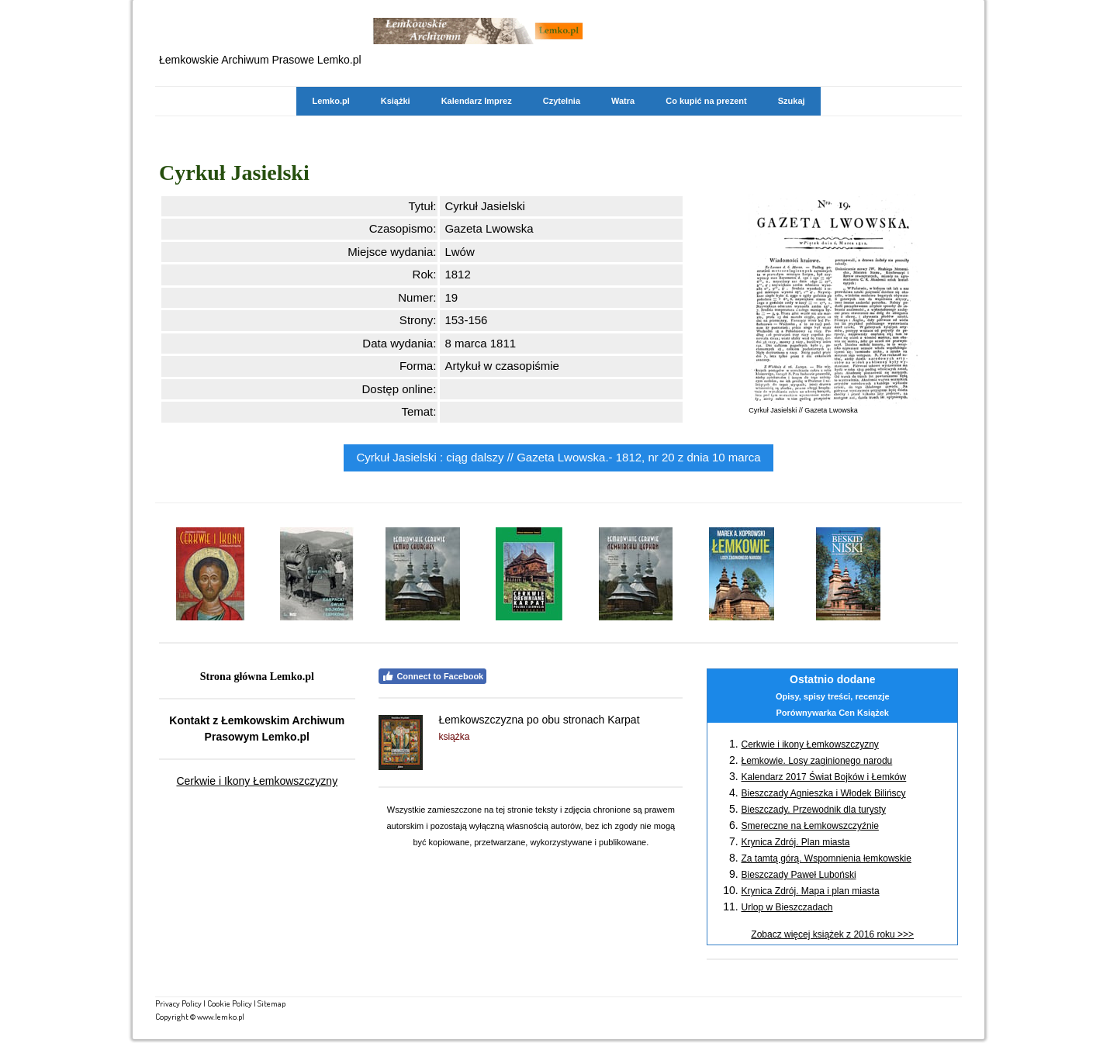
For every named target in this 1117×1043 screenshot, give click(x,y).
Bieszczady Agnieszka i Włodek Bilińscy (823, 793)
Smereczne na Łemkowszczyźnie (809, 825)
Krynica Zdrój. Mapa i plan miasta (810, 891)
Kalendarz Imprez (476, 100)
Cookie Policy (229, 1003)
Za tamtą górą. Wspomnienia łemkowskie (826, 858)
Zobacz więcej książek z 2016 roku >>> (832, 934)
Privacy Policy (178, 1003)
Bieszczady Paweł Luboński (798, 874)
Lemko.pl (330, 100)
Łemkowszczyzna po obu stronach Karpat (538, 719)
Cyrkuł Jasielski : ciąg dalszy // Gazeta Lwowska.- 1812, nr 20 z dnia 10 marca (558, 457)
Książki (395, 100)
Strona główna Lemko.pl (257, 676)
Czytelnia (561, 100)
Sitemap (271, 1003)
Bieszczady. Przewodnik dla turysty (813, 809)
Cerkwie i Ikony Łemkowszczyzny (256, 781)
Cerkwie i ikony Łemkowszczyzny (809, 744)
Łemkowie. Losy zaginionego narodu (816, 760)
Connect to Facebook (432, 676)
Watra (623, 100)
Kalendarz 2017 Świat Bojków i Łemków (823, 777)
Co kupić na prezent (706, 100)
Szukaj (791, 100)
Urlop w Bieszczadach (786, 907)
